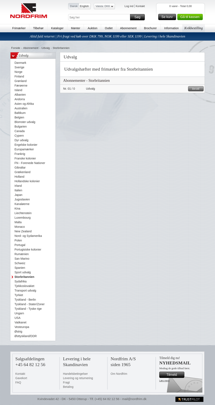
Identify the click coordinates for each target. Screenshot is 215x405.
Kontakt (140, 6)
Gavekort (21, 378)
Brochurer (150, 28)
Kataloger (57, 28)
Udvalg (45, 47)
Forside (15, 47)
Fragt (66, 382)
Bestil (197, 88)
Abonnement (128, 28)
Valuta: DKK (104, 6)
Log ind (128, 6)
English (84, 6)
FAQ (18, 382)
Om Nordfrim (119, 373)
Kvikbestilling (193, 28)
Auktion (92, 28)
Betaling (68, 386)
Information (171, 28)
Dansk (74, 6)
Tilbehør (38, 28)
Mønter (75, 28)
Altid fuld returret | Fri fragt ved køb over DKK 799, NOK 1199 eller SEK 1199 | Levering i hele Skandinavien (107, 36)
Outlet (108, 28)
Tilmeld (175, 375)
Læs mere (164, 380)
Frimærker (19, 28)
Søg (139, 17)
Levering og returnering (78, 378)
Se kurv (168, 17)
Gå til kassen (191, 17)
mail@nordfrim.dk (134, 399)
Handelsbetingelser (75, 373)
